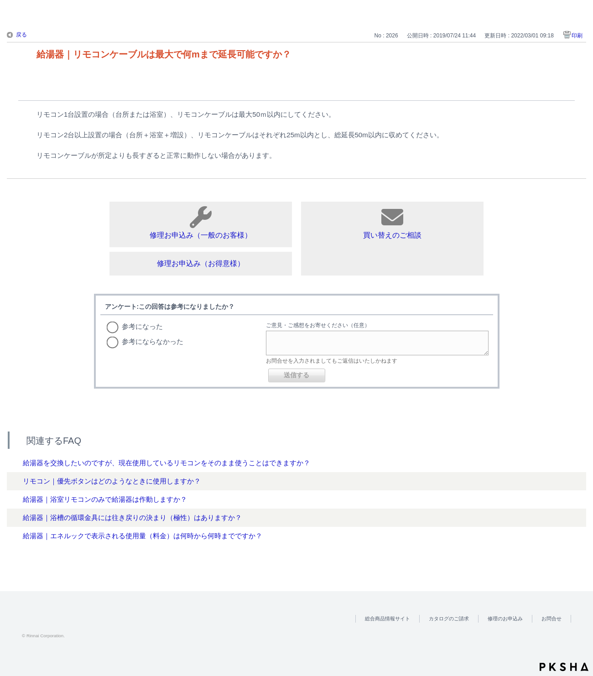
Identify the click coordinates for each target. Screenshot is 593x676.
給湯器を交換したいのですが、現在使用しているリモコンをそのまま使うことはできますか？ (166, 463)
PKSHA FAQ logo (564, 667)
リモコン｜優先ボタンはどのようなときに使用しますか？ (112, 481)
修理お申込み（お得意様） (200, 263)
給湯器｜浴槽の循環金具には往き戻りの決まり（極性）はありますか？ (132, 517)
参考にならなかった (152, 341)
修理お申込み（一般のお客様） (201, 222)
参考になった (142, 326)
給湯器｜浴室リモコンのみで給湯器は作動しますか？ (105, 499)
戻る (21, 34)
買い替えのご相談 (392, 222)
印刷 (577, 35)
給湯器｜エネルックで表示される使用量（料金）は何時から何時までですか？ (142, 536)
